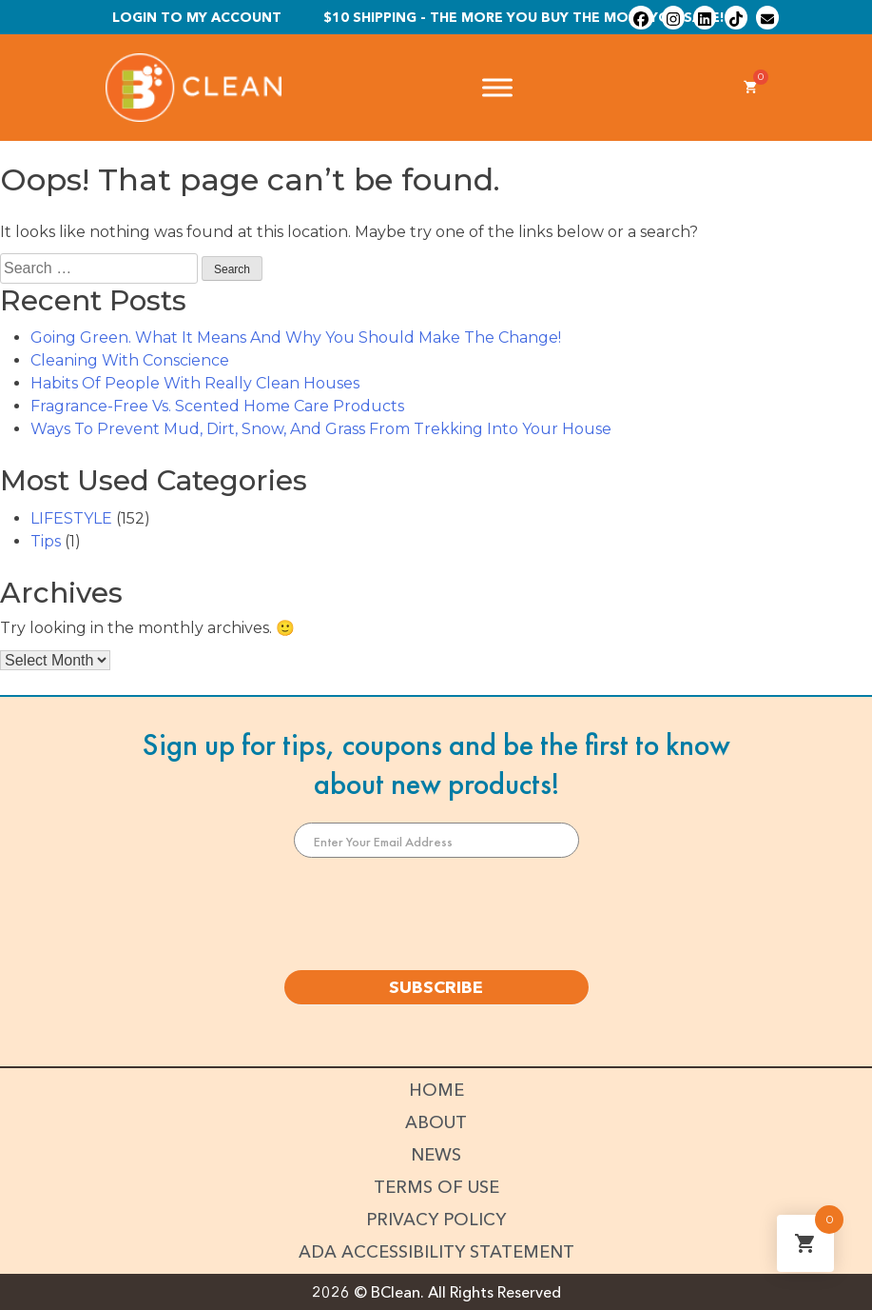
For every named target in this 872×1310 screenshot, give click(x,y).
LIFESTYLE (71, 518)
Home (436, 1090)
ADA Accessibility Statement (436, 1251)
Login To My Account (196, 17)
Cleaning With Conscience (129, 360)
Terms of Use (436, 1187)
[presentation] (436, 914)
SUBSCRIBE (436, 987)
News (436, 1154)
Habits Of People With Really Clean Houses (194, 383)
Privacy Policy (436, 1219)
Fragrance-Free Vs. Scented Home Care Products (217, 406)
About (436, 1122)
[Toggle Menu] (497, 88)
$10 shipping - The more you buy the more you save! (524, 17)
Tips (45, 541)
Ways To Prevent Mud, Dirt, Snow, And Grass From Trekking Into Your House (320, 429)
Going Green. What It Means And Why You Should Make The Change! (295, 337)
